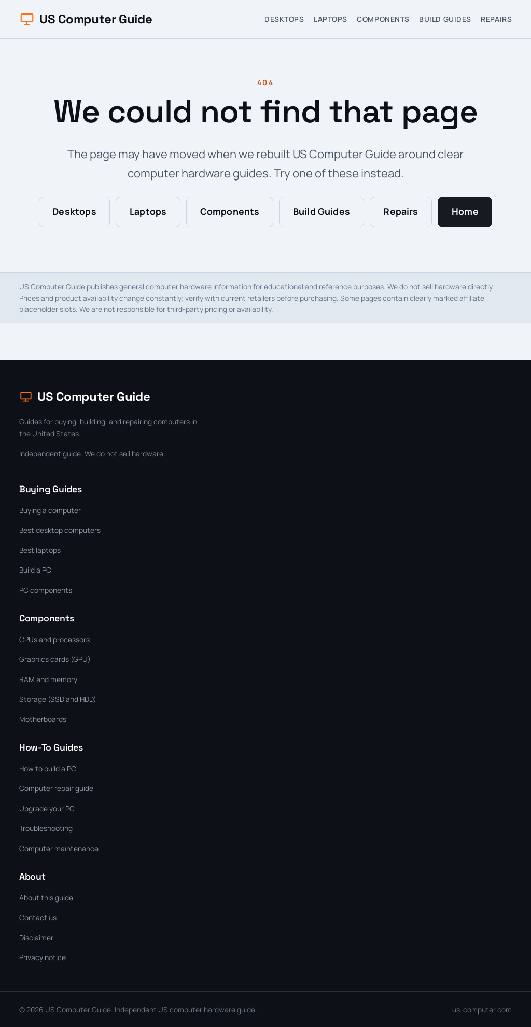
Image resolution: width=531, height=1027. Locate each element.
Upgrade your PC (47, 808)
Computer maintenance (59, 848)
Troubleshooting (46, 828)
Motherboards (42, 719)
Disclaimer (36, 937)
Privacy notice (42, 957)
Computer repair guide (56, 788)
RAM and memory (48, 679)
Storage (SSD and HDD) (57, 699)
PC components (45, 590)
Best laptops (40, 550)
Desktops (284, 19)
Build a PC (35, 570)
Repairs (496, 19)
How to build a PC (47, 768)
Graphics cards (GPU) (55, 659)
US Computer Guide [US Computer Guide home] (85, 19)
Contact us (38, 917)
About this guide (46, 898)
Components (383, 19)
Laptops (330, 19)
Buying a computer (50, 510)
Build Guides (445, 19)
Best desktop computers (60, 530)
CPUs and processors (54, 639)
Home (465, 211)
